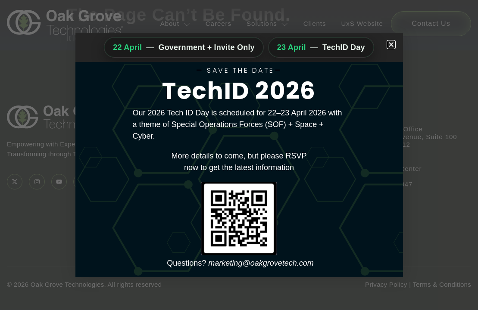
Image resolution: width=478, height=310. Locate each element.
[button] (391, 44)
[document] (239, 155)
